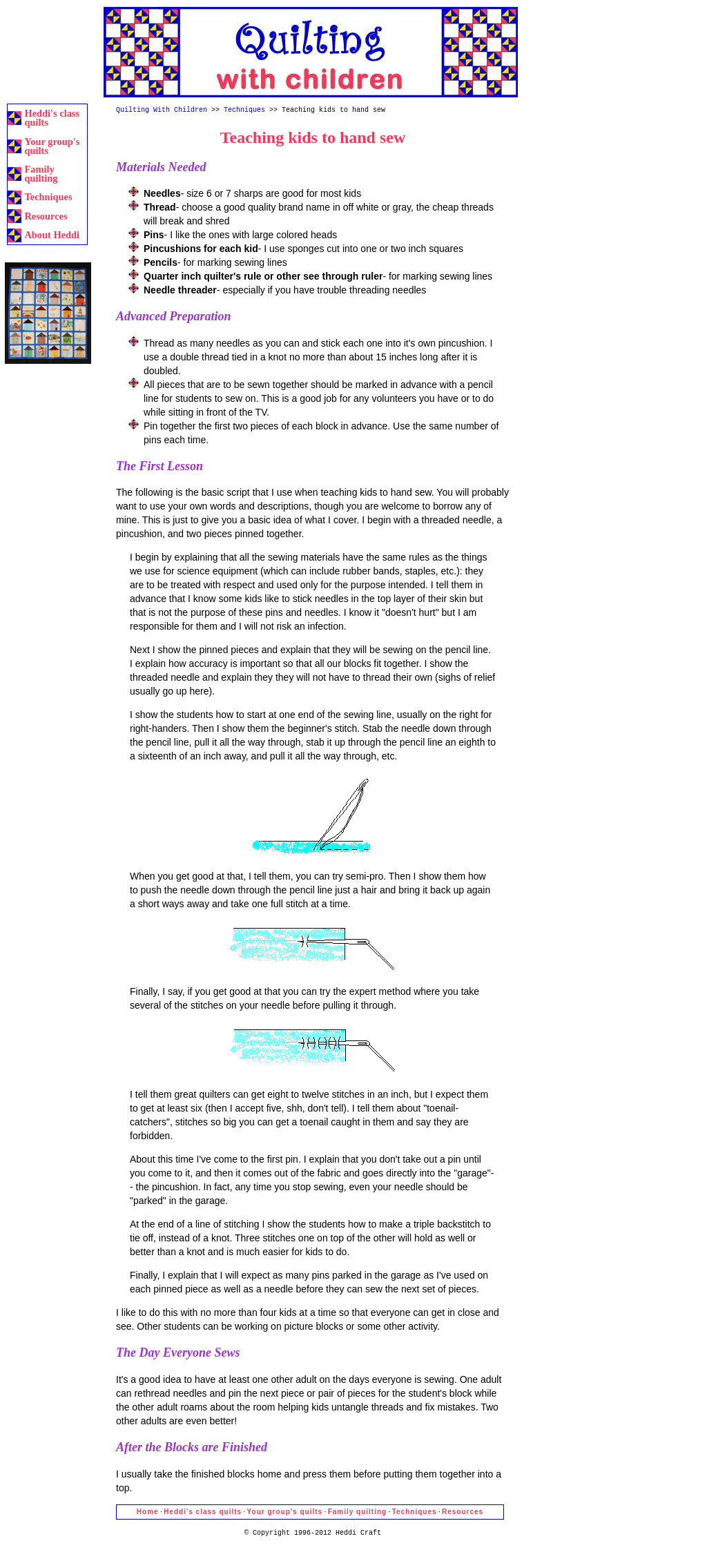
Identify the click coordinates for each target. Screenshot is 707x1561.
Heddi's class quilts (51, 118)
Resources (45, 216)
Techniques (48, 196)
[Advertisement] (48, 50)
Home (148, 1511)
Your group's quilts (51, 146)
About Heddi (51, 234)
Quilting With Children (161, 110)
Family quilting (40, 174)
